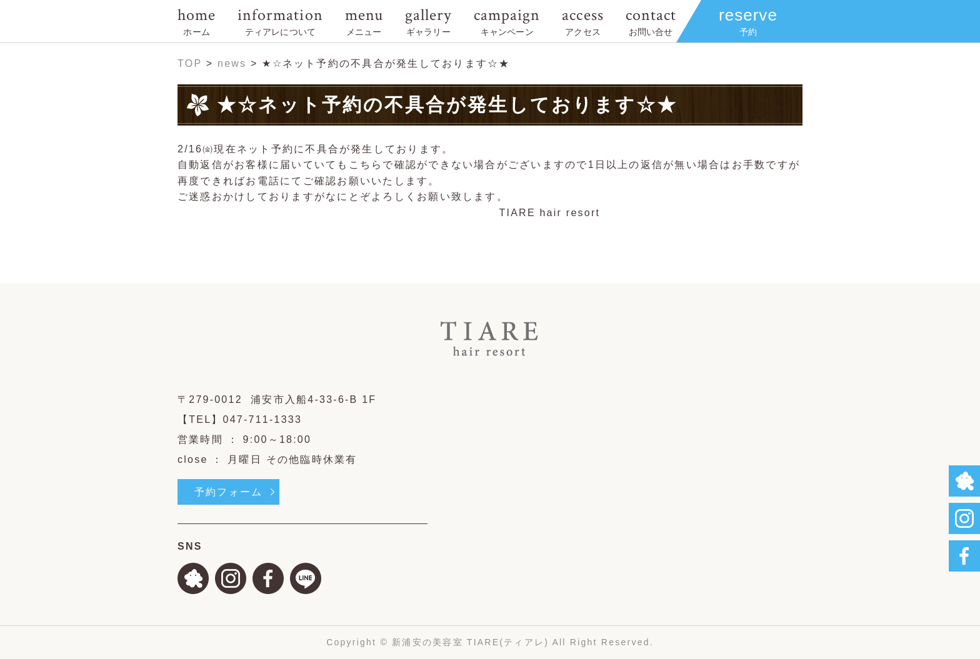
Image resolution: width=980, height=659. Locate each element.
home (197, 20)
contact (651, 20)
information (280, 20)
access (582, 20)
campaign (507, 20)
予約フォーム (228, 492)
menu (364, 20)
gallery (428, 20)
